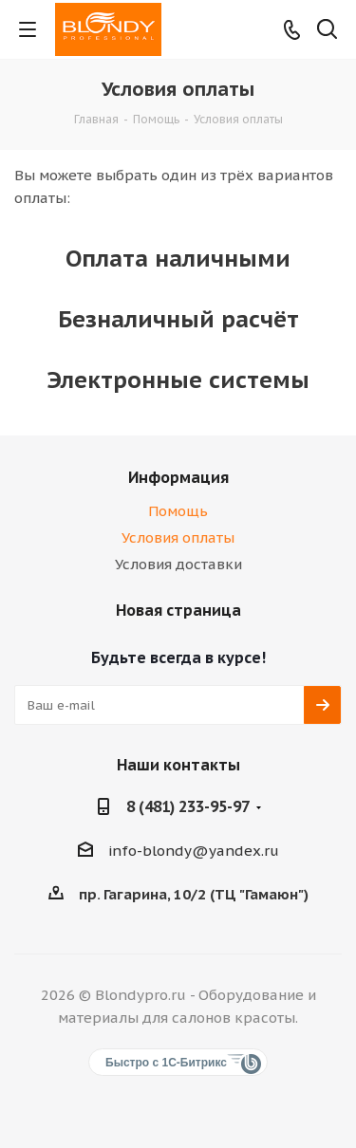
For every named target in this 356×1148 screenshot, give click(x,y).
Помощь (178, 511)
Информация (178, 477)
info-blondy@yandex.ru (193, 851)
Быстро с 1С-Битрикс (166, 1062)
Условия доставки (178, 564)
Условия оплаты (178, 537)
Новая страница (178, 610)
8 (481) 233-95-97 (188, 806)
